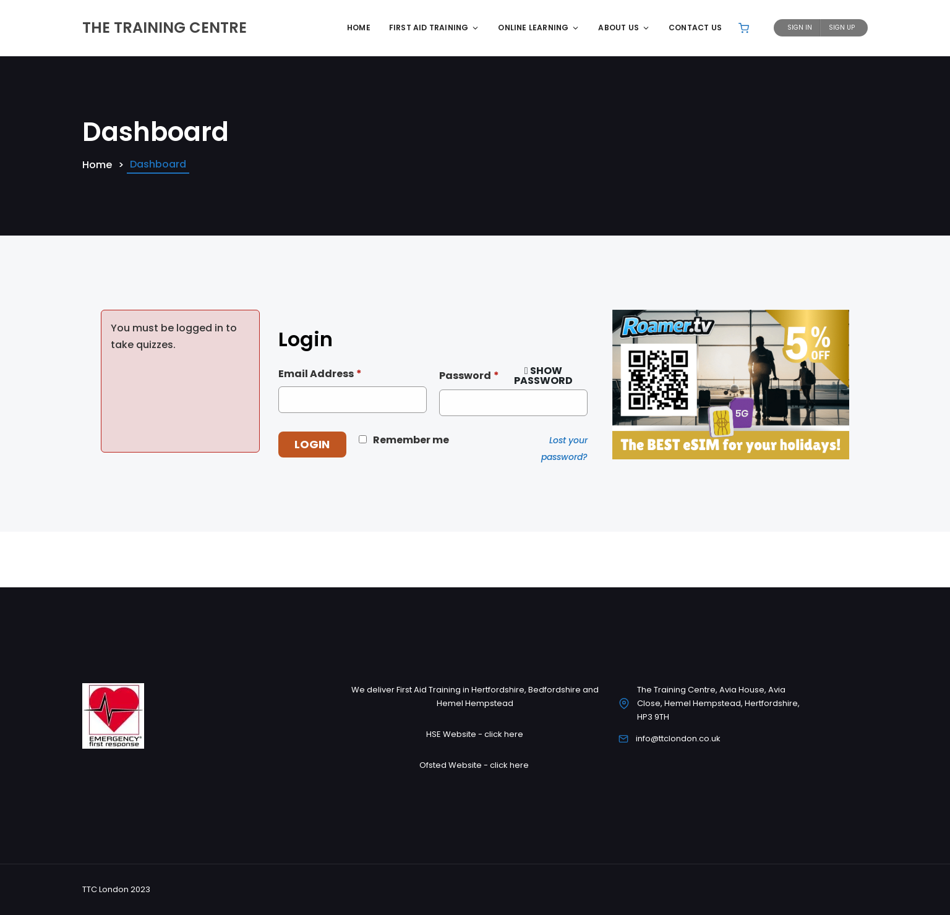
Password (469, 375)
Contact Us (695, 27)
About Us (624, 27)
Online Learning (539, 27)
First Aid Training (434, 27)
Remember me (411, 440)
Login (312, 444)
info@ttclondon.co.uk (678, 738)
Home (358, 27)
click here (503, 734)
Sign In (799, 27)
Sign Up (842, 27)
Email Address (320, 374)
